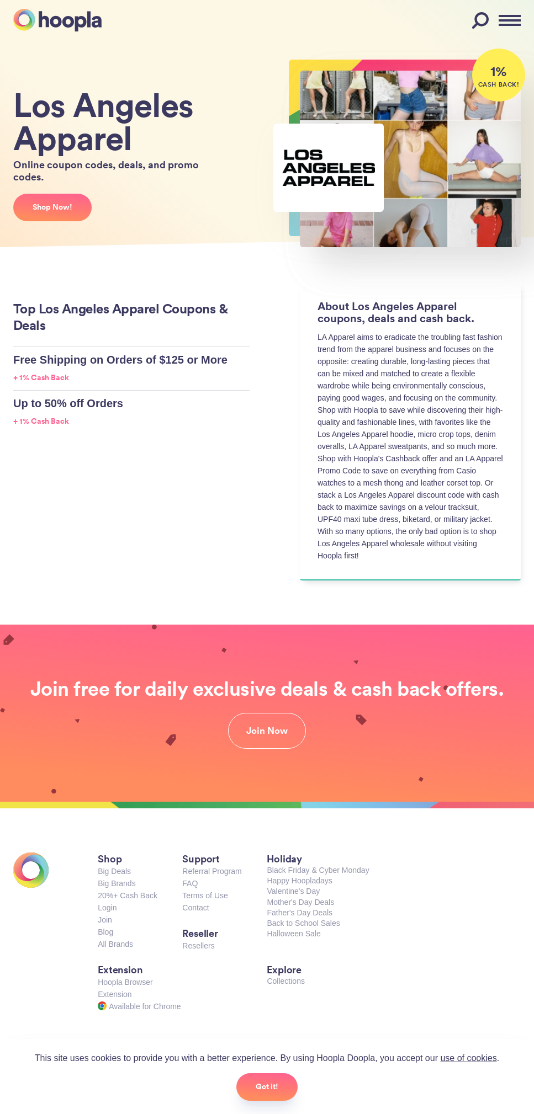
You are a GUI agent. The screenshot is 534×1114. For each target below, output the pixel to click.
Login (107, 907)
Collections (285, 981)
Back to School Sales (303, 923)
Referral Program (211, 871)
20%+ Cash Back (127, 895)
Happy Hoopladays (299, 880)
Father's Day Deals (299, 912)
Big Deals (114, 871)
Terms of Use (205, 895)
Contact (195, 907)
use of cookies (468, 1058)
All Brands (115, 944)
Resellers (198, 945)
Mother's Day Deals (300, 902)
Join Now (267, 730)
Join (105, 919)
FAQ (190, 883)
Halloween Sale (293, 933)
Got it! (267, 1086)
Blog (105, 932)
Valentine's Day (293, 891)
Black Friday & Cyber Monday (318, 870)
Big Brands (116, 883)
